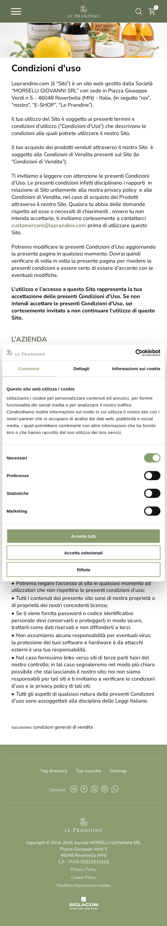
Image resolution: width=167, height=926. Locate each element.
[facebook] (84, 790)
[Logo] (83, 11)
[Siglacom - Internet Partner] (83, 908)
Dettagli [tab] (81, 368)
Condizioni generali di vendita (63, 727)
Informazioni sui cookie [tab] (136, 368)
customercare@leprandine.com (48, 225)
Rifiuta (83, 569)
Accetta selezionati (83, 552)
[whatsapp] (115, 790)
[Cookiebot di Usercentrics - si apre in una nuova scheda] (135, 352)
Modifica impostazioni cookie (83, 885)
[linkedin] (73, 790)
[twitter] (94, 790)
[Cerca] (138, 11)
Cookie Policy (83, 877)
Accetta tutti (83, 536)
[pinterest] (104, 790)
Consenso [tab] (28, 368)
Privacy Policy (84, 869)
